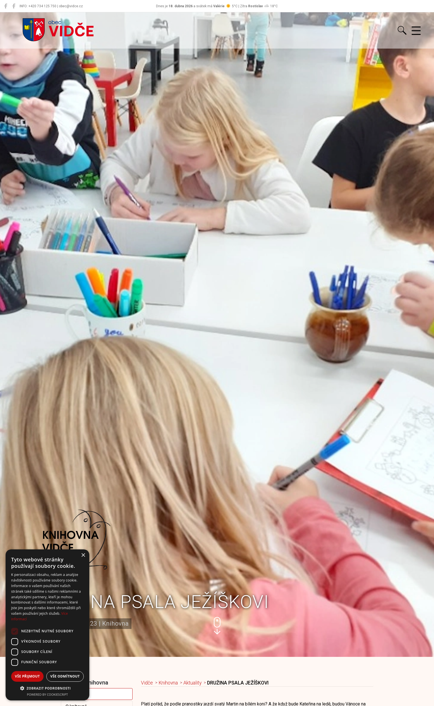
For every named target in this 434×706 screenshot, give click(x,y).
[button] (217, 626)
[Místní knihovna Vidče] (13, 6)
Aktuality (74, 694)
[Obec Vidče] (5, 6)
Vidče (147, 683)
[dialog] (47, 624)
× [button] (83, 555)
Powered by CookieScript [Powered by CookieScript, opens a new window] (47, 694)
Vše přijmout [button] (27, 676)
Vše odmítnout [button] (65, 676)
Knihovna (168, 683)
